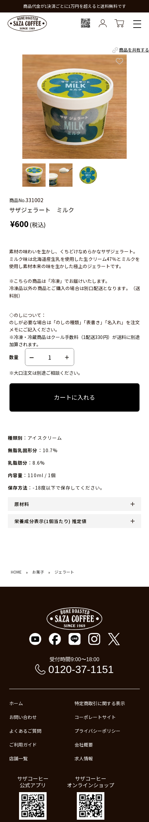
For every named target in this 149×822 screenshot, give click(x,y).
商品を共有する (130, 50)
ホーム (16, 703)
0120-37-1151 (81, 669)
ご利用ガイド (23, 744)
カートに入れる (74, 397)
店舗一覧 (18, 758)
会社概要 (83, 744)
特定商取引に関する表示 (99, 703)
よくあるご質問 (25, 730)
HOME (16, 572)
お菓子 (38, 572)
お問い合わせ (23, 717)
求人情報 (83, 758)
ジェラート (64, 572)
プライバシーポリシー (97, 730)
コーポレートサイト (95, 717)
